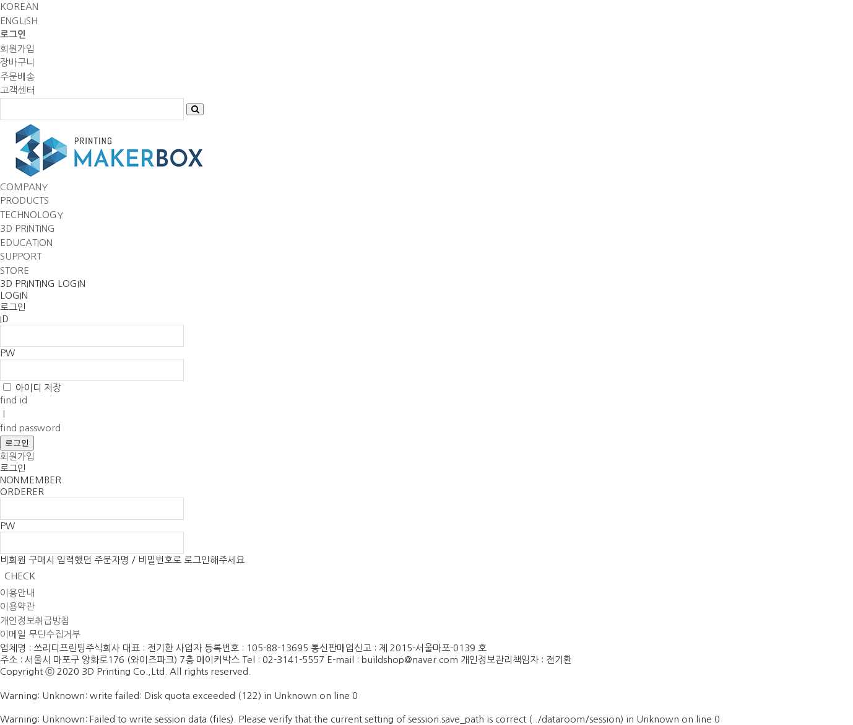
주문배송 (17, 76)
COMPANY (24, 186)
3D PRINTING (27, 228)
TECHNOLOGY (31, 214)
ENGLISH (19, 20)
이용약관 (17, 606)
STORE (14, 270)
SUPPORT (20, 256)
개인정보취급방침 (34, 620)
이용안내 (17, 592)
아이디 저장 (38, 387)
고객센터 (17, 90)
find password (30, 428)
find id (13, 400)
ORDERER (22, 491)
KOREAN (19, 6)
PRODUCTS (24, 200)
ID (4, 318)
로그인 (17, 442)
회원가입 (17, 48)
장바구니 (17, 62)
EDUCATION (26, 242)
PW (7, 353)
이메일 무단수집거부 (40, 634)
